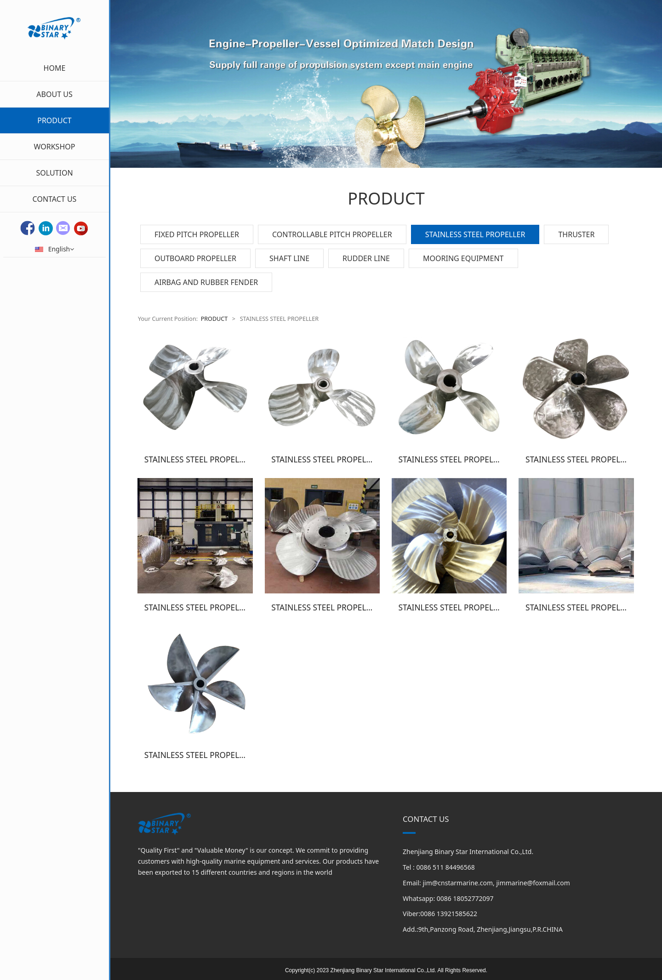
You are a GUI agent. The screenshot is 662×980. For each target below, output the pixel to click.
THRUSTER (576, 234)
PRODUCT (54, 120)
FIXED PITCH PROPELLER (196, 234)
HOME (55, 68)
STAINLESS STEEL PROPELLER (475, 234)
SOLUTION (54, 173)
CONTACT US (55, 199)
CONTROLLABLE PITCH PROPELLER (332, 234)
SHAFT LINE (289, 258)
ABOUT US (54, 94)
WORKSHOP (54, 147)
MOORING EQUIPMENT (463, 258)
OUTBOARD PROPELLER (195, 258)
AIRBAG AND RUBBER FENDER (206, 282)
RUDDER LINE (366, 258)
